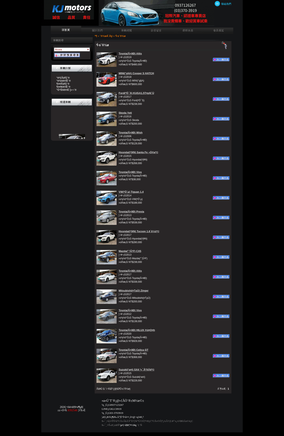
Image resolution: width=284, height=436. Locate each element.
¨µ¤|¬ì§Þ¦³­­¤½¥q (127, 425)
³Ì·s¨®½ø (120, 35)
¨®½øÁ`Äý (106, 35)
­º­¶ (96, 35)
